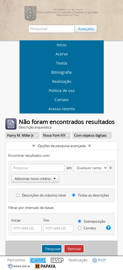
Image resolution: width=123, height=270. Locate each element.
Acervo (62, 53)
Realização (61, 81)
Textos (61, 63)
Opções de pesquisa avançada (62, 145)
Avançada (86, 28)
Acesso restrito (61, 108)
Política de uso (62, 90)
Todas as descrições (90, 195)
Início (61, 44)
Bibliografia (61, 72)
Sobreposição (91, 221)
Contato (61, 99)
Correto (87, 228)
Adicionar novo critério (35, 178)
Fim (46, 220)
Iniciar (16, 220)
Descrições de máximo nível (41, 195)
